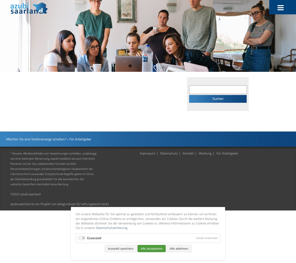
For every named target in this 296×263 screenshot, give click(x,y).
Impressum (147, 153)
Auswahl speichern (121, 248)
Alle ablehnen (179, 248)
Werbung (205, 153)
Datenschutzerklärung (111, 227)
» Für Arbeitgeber (79, 139)
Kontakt (188, 153)
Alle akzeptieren (152, 248)
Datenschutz (169, 153)
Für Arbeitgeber (227, 153)
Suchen (217, 99)
